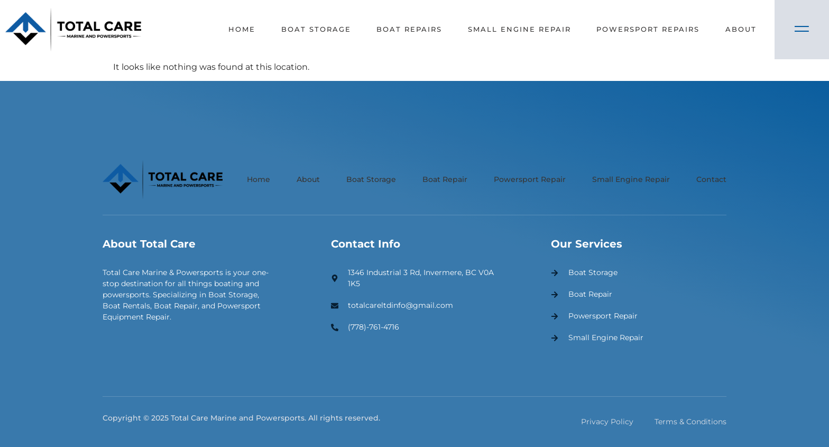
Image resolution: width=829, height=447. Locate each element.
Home (240, 29)
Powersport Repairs (647, 29)
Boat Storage (315, 29)
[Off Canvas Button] (801, 29)
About (741, 29)
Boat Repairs (408, 29)
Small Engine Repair (518, 29)
